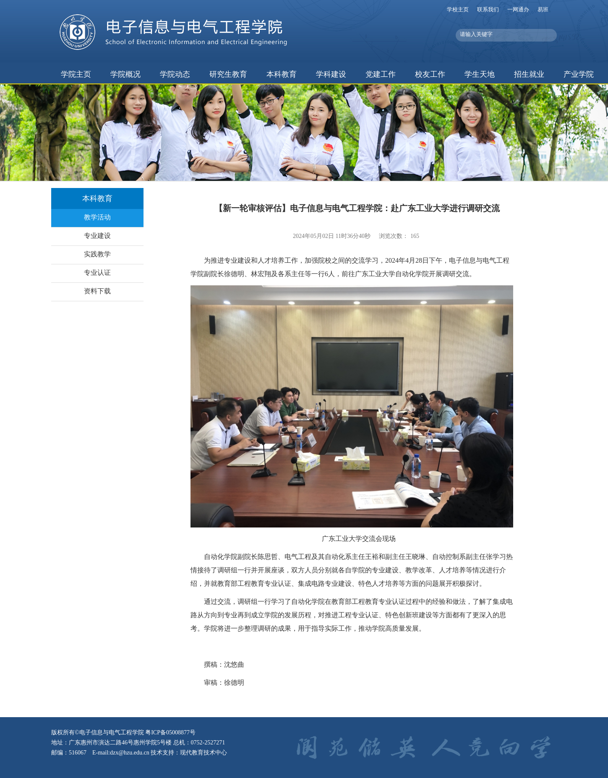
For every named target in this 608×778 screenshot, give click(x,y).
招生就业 (529, 74)
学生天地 (479, 74)
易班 (543, 9)
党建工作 (380, 74)
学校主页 (458, 9)
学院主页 (76, 74)
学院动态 (175, 74)
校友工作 (430, 74)
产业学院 (579, 74)
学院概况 (125, 74)
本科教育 (281, 74)
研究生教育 (228, 74)
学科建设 (331, 74)
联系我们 (488, 9)
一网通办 (518, 9)
